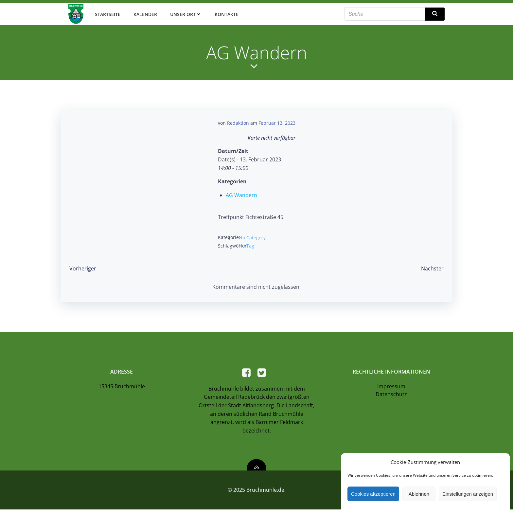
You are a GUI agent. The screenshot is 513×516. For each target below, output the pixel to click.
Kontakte (225, 13)
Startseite (106, 13)
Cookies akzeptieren (373, 494)
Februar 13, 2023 (276, 121)
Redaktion (238, 121)
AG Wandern (241, 193)
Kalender (143, 13)
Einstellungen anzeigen (467, 494)
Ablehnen (419, 494)
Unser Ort (184, 13)
